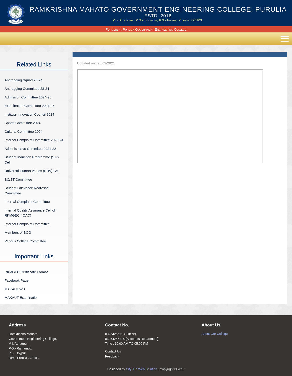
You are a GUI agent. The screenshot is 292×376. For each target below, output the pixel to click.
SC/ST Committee (18, 179)
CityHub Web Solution (142, 369)
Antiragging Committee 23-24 (27, 88)
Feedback (112, 356)
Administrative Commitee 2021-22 (30, 149)
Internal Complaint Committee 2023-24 (34, 140)
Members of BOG (18, 232)
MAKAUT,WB (15, 289)
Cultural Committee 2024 (23, 131)
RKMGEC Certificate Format (26, 272)
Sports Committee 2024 (23, 123)
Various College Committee (25, 241)
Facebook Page (17, 280)
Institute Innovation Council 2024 (29, 114)
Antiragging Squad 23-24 (23, 80)
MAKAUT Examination (22, 297)
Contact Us (113, 351)
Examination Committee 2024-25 (29, 106)
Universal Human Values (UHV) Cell (32, 171)
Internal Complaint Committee (27, 202)
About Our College (214, 334)
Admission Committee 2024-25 (28, 97)
